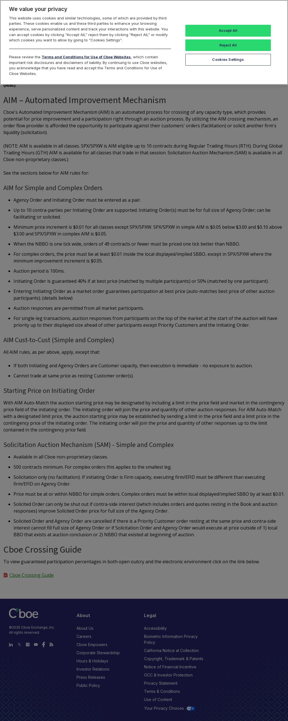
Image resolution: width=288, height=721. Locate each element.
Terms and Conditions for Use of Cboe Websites (86, 57)
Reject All (228, 45)
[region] (144, 42)
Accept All (228, 30)
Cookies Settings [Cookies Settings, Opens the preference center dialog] (228, 59)
